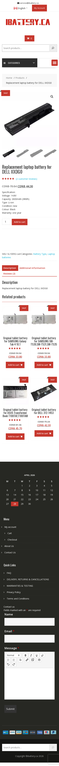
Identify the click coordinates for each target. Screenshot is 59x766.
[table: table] (39, 660)
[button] (54, 63)
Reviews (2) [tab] (9, 273)
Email (9, 631)
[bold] (25, 655)
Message (11, 648)
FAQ (9, 572)
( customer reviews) (26, 178)
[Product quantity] (6, 222)
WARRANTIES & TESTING (20, 585)
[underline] (36, 655)
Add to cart (19, 222)
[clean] (42, 655)
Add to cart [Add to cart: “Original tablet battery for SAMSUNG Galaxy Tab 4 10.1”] (13, 364)
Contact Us (10, 552)
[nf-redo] (13, 664)
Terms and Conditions (18, 598)
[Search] (52, 48)
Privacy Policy (14, 592)
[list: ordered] (8, 660)
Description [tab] (9, 267)
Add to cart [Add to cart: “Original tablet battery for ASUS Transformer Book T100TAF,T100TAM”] (13, 436)
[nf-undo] (8, 664)
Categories (12, 62)
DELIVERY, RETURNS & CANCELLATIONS (28, 579)
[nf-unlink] (32, 660)
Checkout (12, 539)
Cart (10, 533)
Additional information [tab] (32, 267)
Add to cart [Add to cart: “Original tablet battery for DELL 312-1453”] (42, 433)
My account (10, 526)
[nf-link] (27, 660)
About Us (9, 546)
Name (8, 614)
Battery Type (39, 253)
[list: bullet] (13, 660)
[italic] (31, 655)
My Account (39, 8)
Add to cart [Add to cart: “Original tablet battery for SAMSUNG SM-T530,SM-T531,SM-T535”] (42, 364)
